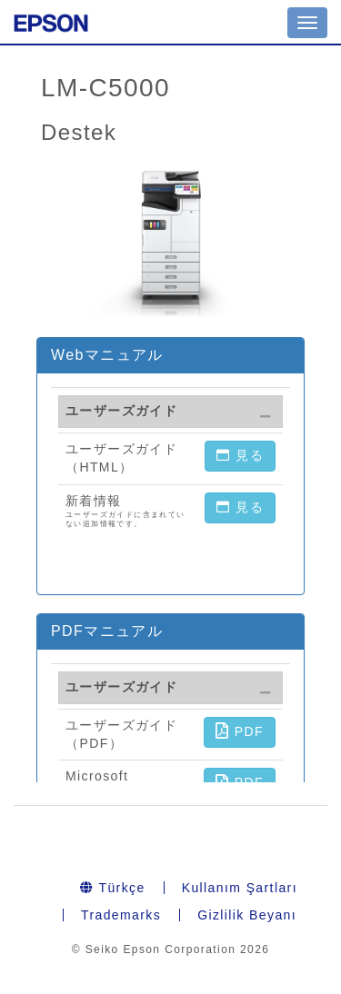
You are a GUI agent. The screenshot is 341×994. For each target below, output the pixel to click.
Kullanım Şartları (239, 887)
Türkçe (112, 887)
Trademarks (121, 915)
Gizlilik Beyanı (246, 915)
